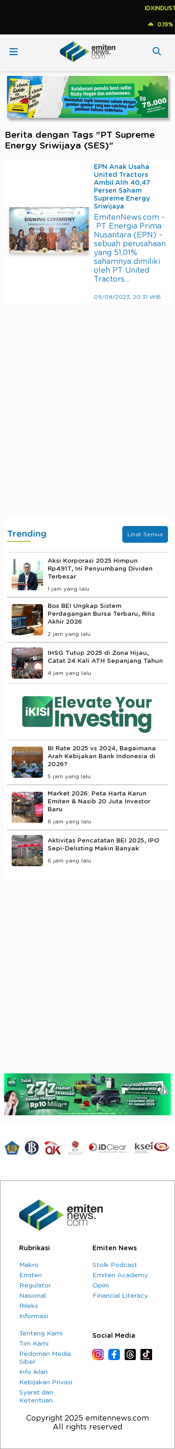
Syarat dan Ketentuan (36, 1396)
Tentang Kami (41, 1333)
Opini (100, 1285)
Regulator (35, 1285)
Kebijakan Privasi (45, 1382)
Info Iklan (33, 1372)
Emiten (30, 1275)
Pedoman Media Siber (45, 1358)
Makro (29, 1265)
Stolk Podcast (114, 1265)
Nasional (32, 1296)
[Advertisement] (87, 420)
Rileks (28, 1306)
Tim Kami (34, 1344)
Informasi (33, 1316)
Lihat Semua (145, 534)
